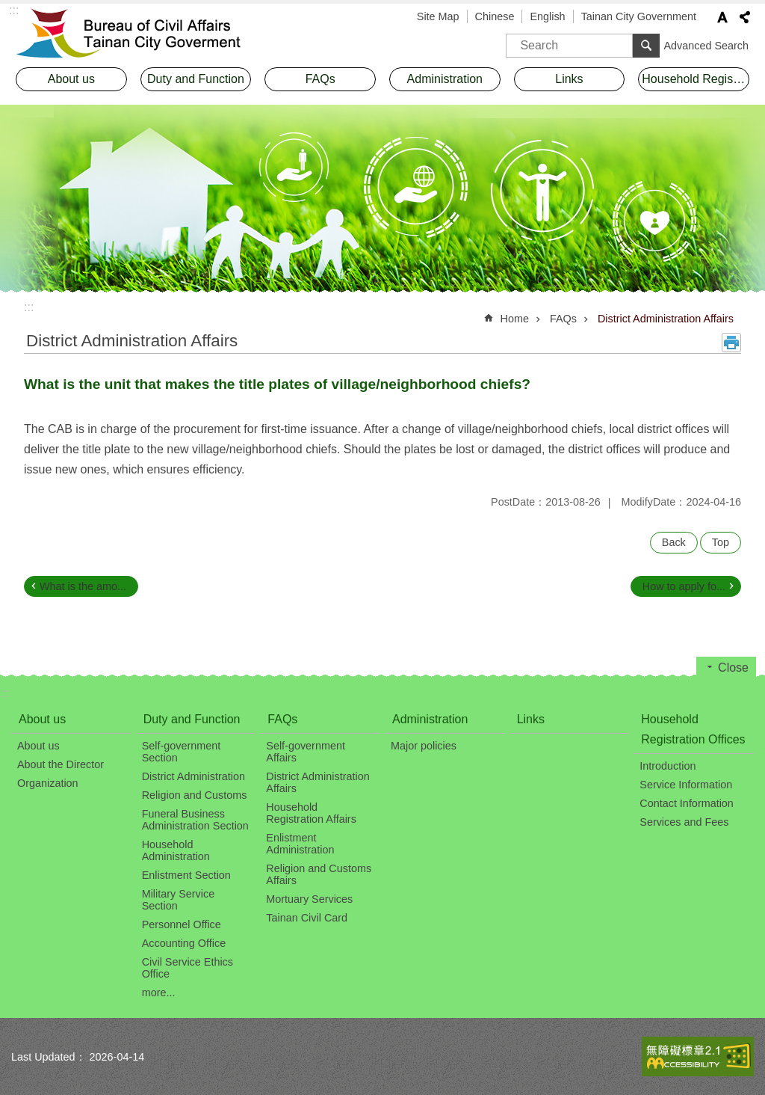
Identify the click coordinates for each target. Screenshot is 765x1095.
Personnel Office (181, 924)
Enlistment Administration (300, 844)
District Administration (193, 776)
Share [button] (745, 17)
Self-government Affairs (305, 752)
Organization (47, 783)
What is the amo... (83, 586)
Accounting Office (184, 943)
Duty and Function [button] (195, 79)
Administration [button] (445, 79)
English (547, 16)
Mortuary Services (309, 899)
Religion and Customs (194, 795)
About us (42, 719)
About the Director (60, 764)
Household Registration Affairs (311, 813)
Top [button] (720, 542)
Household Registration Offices (693, 729)
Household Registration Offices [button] (695, 79)
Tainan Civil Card (306, 918)
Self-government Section (181, 752)
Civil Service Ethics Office (187, 968)
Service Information (685, 785)
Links (569, 79)
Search (525, 40)
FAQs (563, 319)
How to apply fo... (683, 586)
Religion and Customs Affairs (318, 874)
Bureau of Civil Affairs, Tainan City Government (139, 34)
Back (674, 542)
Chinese (495, 16)
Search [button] (646, 46)
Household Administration (176, 850)
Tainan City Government (638, 16)
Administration (430, 719)
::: (29, 307)
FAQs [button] (320, 79)
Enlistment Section (186, 875)
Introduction (667, 766)
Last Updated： (48, 1057)
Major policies (423, 746)
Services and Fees (683, 822)
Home (515, 319)
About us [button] (71, 79)
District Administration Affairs (666, 319)
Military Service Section (178, 900)
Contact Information (686, 803)
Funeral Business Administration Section (195, 820)
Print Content (731, 342)
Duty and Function (192, 719)
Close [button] (733, 667)
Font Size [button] (722, 17)
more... (159, 993)
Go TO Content (7, 7)
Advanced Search (706, 46)
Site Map (438, 16)
